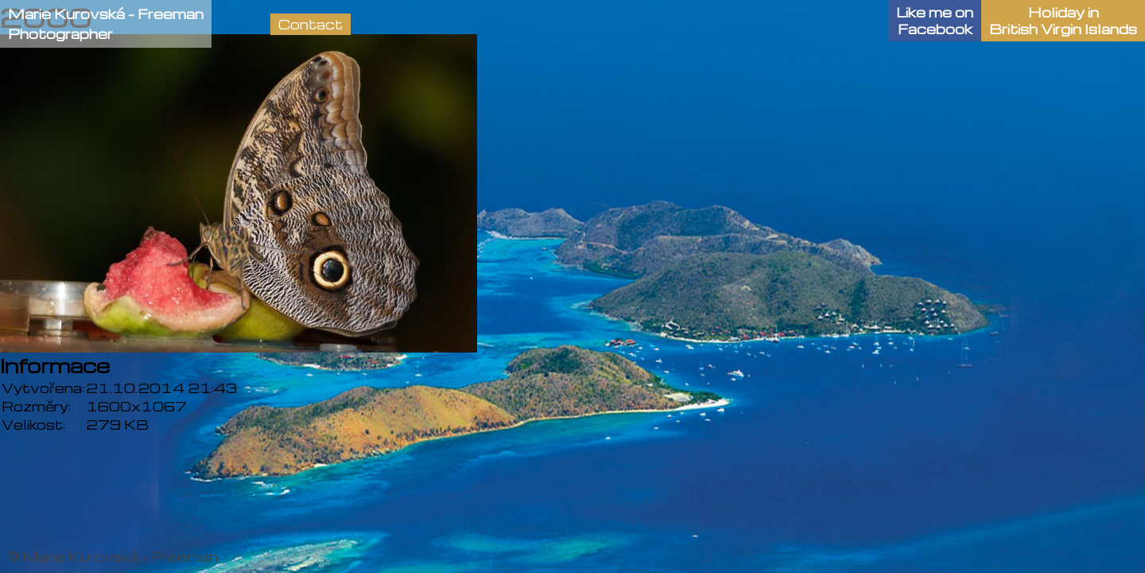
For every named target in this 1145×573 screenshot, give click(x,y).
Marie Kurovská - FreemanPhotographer (106, 24)
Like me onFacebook (934, 20)
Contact (310, 24)
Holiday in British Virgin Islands (1063, 20)
